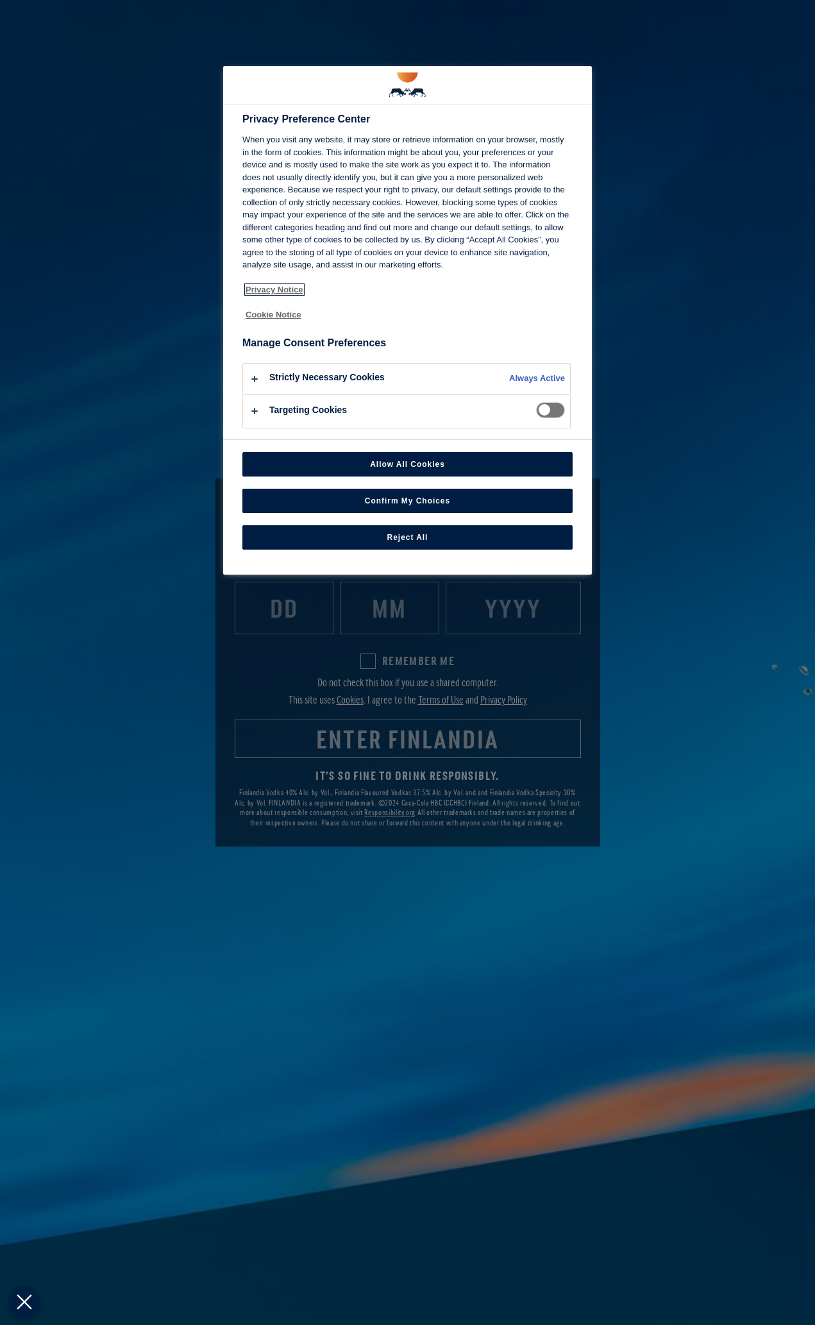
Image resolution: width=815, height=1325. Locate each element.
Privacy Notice (274, 289)
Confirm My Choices (407, 500)
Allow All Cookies (407, 464)
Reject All (407, 537)
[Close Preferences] (22, 1303)
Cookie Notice (273, 314)
